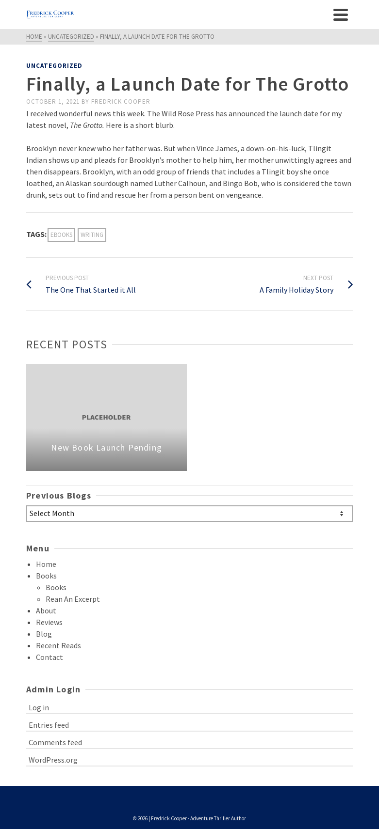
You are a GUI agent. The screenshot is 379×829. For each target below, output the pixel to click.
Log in (39, 707)
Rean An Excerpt (73, 599)
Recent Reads (58, 645)
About (46, 610)
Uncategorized (54, 66)
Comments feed (55, 742)
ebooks (61, 235)
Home (46, 564)
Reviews (49, 622)
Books (46, 575)
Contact (49, 657)
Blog (44, 634)
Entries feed (49, 725)
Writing (92, 235)
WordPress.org (53, 760)
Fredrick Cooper (120, 101)
